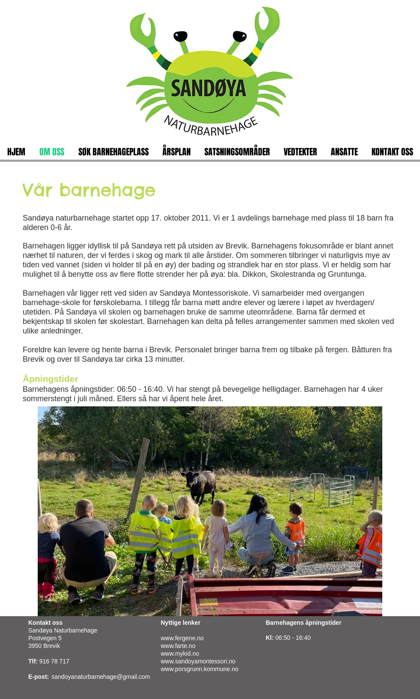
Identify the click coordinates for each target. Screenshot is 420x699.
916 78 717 (54, 661)
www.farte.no (178, 645)
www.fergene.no (182, 638)
